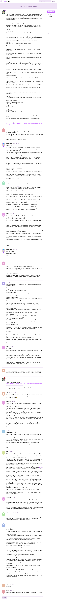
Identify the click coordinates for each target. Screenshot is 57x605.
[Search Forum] (45, 1)
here (24, 190)
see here (40, 467)
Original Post (49, 14)
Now (48, 33)
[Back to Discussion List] (1, 1)
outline (18, 185)
